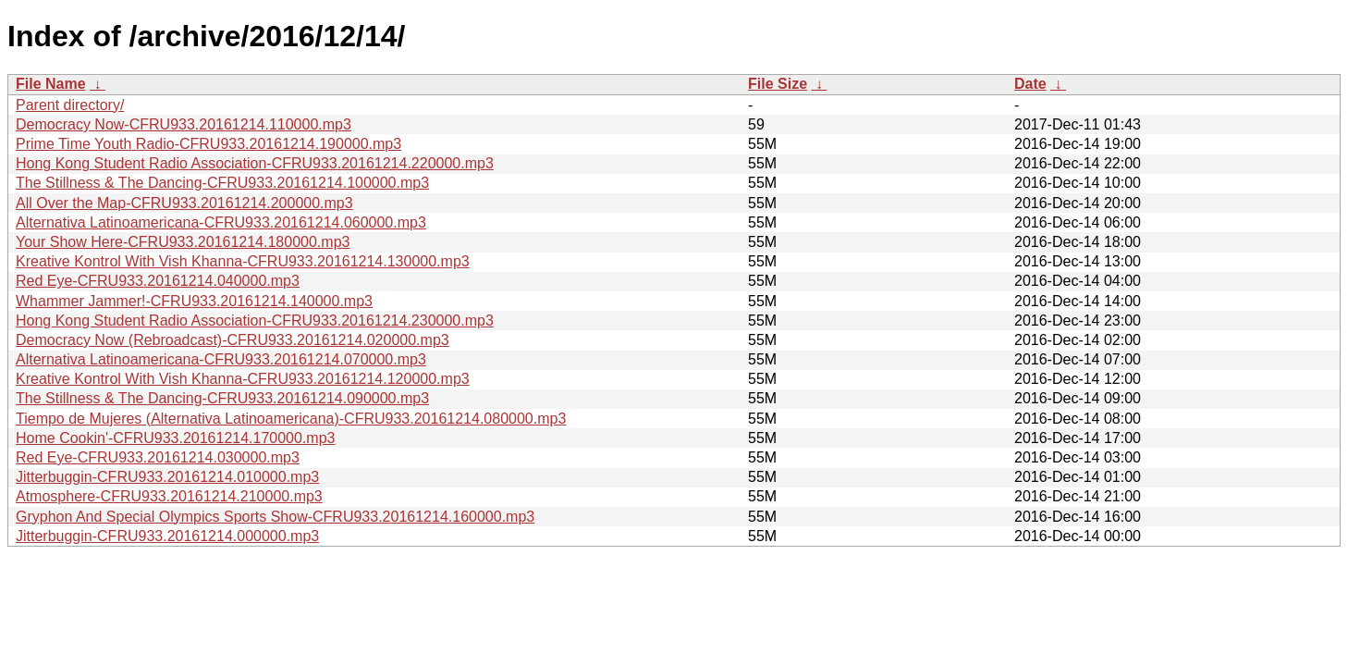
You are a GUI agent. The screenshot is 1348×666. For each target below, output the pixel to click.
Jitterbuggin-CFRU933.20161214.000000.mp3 (167, 536)
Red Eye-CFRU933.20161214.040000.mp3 (158, 281)
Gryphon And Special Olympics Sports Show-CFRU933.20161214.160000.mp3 (275, 516)
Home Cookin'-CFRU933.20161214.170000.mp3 (175, 438)
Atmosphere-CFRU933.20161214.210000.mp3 (169, 496)
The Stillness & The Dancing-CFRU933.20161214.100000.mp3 (222, 183)
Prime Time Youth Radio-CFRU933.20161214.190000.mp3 (208, 144)
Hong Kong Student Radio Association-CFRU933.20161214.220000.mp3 (255, 163)
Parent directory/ (70, 105)
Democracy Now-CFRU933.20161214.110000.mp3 (183, 124)
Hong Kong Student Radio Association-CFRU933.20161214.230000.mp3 (255, 320)
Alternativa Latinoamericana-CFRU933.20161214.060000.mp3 (221, 222)
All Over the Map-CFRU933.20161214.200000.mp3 (184, 203)
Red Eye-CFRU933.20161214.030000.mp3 (158, 457)
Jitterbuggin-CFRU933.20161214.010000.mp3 (167, 477)
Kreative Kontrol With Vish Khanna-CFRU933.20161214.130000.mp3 (243, 261)
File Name (51, 84)
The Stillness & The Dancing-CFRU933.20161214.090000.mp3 (222, 398)
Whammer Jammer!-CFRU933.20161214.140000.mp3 (194, 301)
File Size (777, 84)
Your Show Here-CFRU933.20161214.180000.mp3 (182, 242)
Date (1030, 84)
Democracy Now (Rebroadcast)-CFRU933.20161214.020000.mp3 (232, 340)
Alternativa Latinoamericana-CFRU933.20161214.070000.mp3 (221, 359)
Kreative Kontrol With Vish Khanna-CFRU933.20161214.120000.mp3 (243, 379)
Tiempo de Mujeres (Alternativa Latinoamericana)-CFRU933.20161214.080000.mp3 (291, 418)
